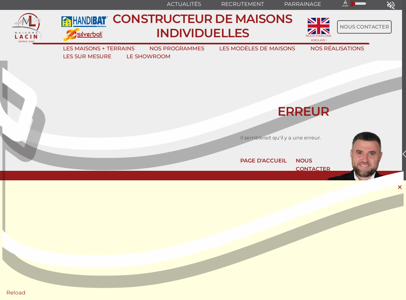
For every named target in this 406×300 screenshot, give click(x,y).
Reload (15, 292)
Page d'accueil (263, 160)
